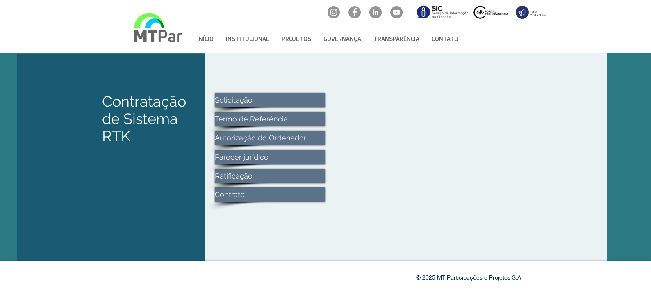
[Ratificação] (270, 176)
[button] (247, 39)
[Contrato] (270, 194)
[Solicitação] (270, 100)
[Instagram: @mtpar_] (334, 12)
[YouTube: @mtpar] (396, 12)
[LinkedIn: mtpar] (375, 12)
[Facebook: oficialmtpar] (354, 12)
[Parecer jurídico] (270, 157)
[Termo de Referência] (270, 119)
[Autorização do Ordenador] (270, 138)
